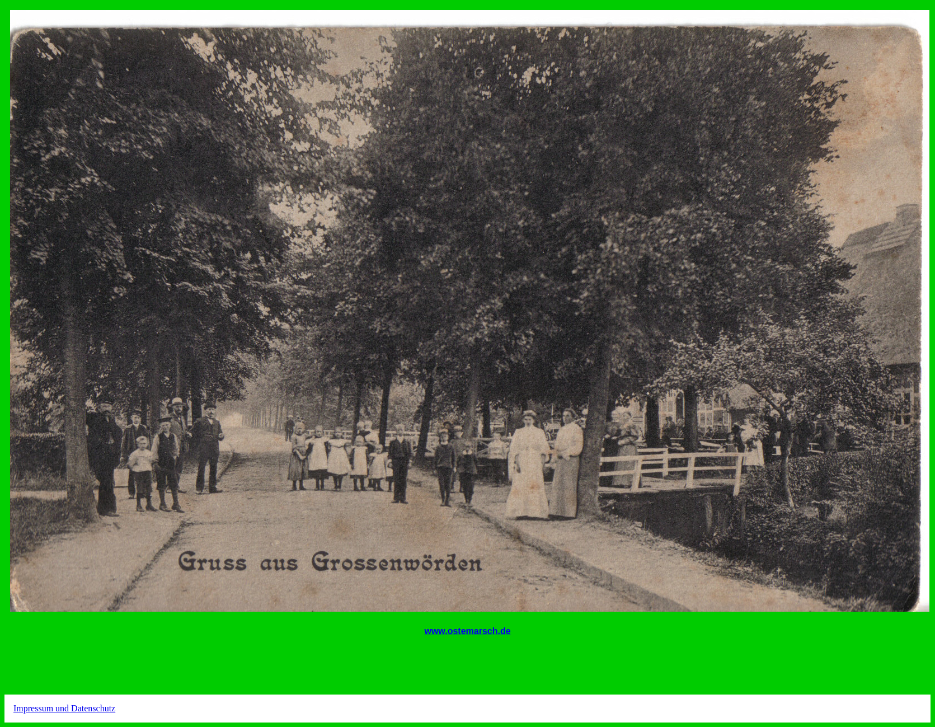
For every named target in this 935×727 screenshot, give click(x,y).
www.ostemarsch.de (467, 631)
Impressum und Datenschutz (64, 708)
